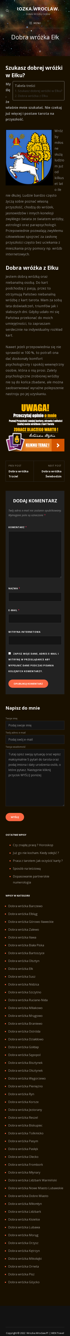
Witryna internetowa (24, 631)
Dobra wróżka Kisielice (24, 1219)
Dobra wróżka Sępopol (24, 1055)
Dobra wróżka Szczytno (24, 992)
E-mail (14, 610)
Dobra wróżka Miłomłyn (25, 1204)
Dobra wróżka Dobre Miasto (28, 1196)
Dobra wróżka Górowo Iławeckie (31, 922)
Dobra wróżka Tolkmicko (25, 1133)
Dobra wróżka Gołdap (23, 1047)
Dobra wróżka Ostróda (24, 1031)
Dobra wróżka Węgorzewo (27, 1078)
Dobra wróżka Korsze (23, 1102)
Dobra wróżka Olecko (23, 1157)
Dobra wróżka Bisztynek (25, 1063)
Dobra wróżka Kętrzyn (24, 1251)
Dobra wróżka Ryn (21, 1094)
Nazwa (14, 588)
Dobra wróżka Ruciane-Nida (28, 1000)
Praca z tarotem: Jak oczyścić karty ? (38, 861)
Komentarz (17, 527)
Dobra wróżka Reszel (23, 1118)
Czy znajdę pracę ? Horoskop (33, 845)
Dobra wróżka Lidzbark (24, 1212)
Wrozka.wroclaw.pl (38, 9)
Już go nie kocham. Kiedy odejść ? (36, 853)
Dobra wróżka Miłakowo (25, 1008)
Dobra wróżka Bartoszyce (26, 953)
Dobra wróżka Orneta (23, 1266)
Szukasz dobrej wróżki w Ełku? (40, 91)
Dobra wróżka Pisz (21, 1274)
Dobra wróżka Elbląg (23, 914)
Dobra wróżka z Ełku (33, 96)
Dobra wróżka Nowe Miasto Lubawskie (35, 1188)
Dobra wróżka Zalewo (23, 929)
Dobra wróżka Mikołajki (25, 1259)
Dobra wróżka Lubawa (24, 1227)
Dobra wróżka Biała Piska (26, 945)
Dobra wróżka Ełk (20, 969)
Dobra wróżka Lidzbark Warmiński (32, 1180)
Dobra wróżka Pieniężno (25, 1086)
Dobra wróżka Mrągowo (25, 1016)
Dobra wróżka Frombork (25, 1165)
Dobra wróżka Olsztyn (23, 961)
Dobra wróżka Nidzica (23, 984)
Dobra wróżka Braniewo (25, 1023)
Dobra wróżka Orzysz (23, 1243)
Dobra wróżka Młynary (24, 1172)
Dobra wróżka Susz (21, 976)
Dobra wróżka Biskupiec (25, 1125)
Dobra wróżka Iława (22, 937)
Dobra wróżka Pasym (23, 1141)
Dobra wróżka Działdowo (25, 1039)
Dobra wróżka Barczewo (25, 906)
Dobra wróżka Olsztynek (25, 1071)
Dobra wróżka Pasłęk (23, 1149)
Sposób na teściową (27, 868)
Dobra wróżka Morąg (23, 1235)
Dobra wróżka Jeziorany (25, 1110)
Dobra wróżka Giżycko (24, 1282)
